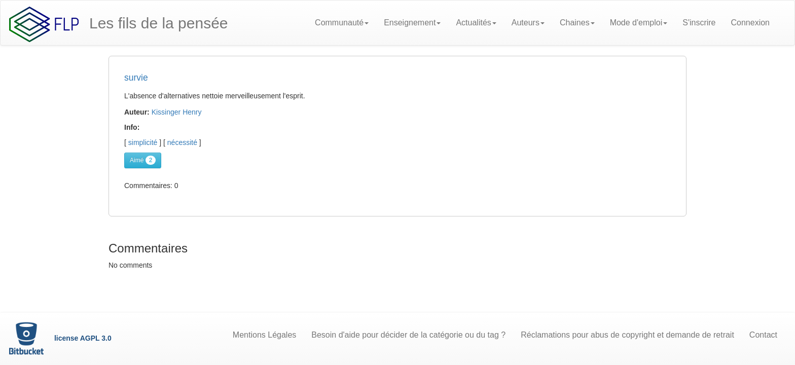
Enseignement (412, 22)
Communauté (342, 22)
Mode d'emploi (639, 22)
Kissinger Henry (177, 112)
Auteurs (528, 22)
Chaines (577, 22)
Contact (763, 335)
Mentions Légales (264, 335)
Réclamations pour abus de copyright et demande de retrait (627, 335)
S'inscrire (698, 22)
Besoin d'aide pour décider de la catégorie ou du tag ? (408, 335)
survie (136, 77)
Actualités (476, 22)
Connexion (750, 22)
